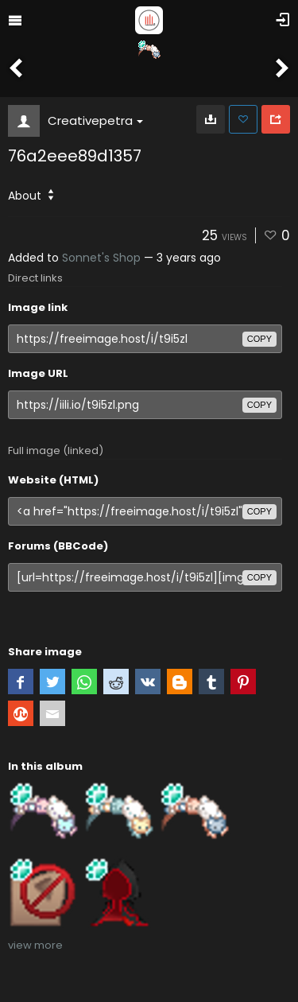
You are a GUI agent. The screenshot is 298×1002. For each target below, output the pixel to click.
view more (35, 945)
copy (259, 339)
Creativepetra (95, 120)
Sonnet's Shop (101, 258)
